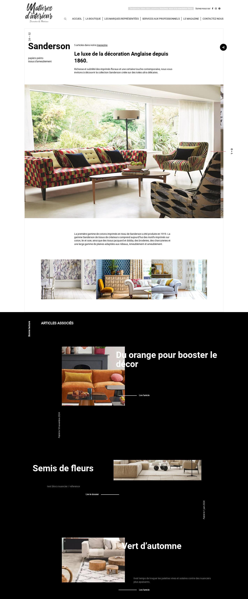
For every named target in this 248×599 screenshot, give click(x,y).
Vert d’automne (151, 545)
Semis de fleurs (63, 468)
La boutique (93, 18)
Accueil (77, 18)
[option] (123, 151)
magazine (102, 45)
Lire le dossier (92, 494)
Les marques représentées (121, 18)
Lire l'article (144, 395)
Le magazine (191, 18)
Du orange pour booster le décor (166, 359)
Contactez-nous (213, 18)
